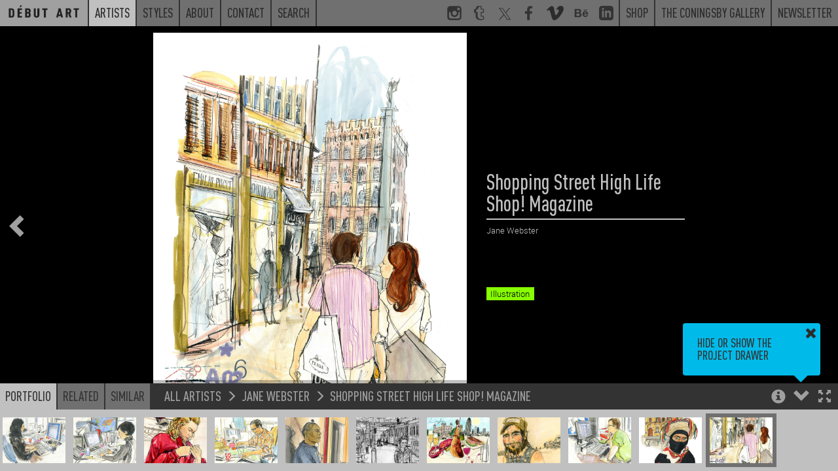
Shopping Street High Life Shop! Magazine (430, 395)
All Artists (192, 395)
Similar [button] (128, 395)
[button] (824, 397)
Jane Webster (276, 395)
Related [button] (81, 395)
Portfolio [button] (28, 395)
